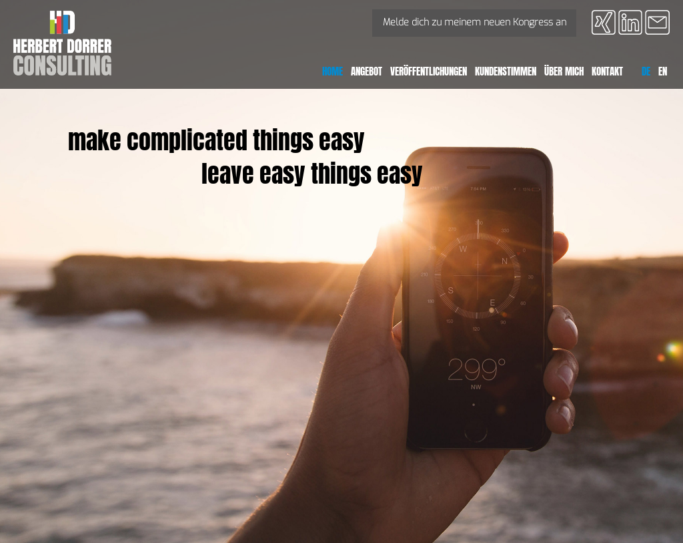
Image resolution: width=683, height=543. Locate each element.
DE (646, 71)
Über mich (564, 71)
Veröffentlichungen (428, 71)
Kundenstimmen (505, 71)
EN (662, 71)
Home (332, 71)
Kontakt (607, 71)
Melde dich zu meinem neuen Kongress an (474, 22)
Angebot (366, 71)
